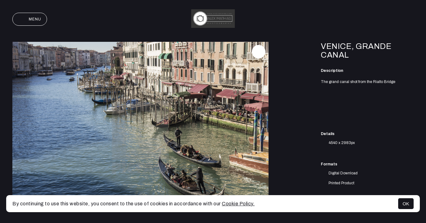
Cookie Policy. (238, 203)
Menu (29, 19)
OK (405, 203)
